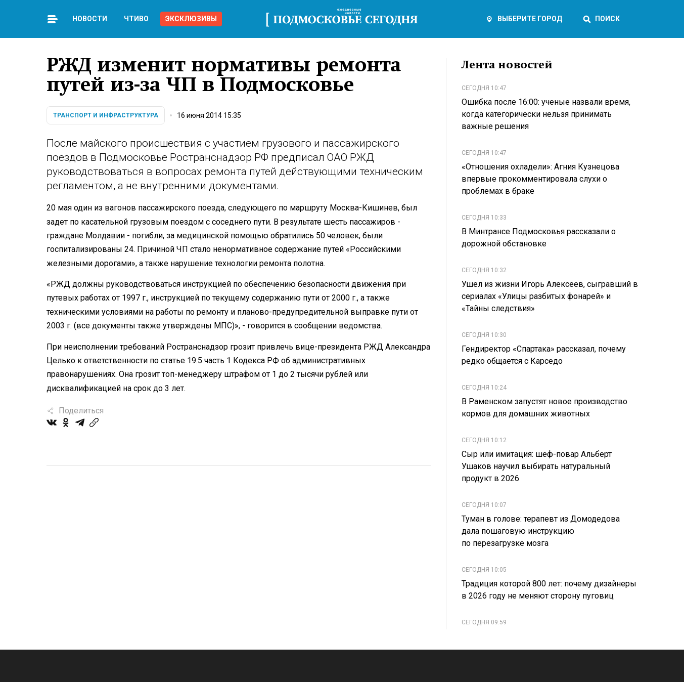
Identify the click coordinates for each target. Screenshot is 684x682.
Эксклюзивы (191, 19)
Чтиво (136, 19)
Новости (89, 19)
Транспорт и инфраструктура (105, 115)
